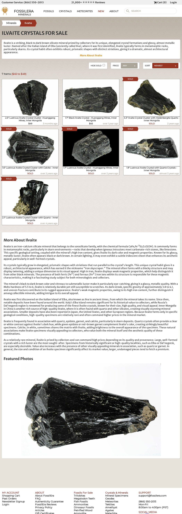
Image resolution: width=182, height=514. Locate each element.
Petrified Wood (83, 510)
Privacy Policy (43, 507)
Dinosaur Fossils (84, 507)
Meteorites (111, 501)
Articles (39, 510)
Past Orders (9, 498)
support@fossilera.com (153, 495)
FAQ (37, 498)
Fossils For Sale (83, 492)
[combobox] (164, 65)
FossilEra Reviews (45, 504)
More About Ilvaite (91, 55)
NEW (101, 11)
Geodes (109, 498)
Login (173, 2)
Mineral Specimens (116, 495)
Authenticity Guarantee (49, 501)
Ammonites (81, 504)
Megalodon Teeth (84, 498)
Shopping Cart (11, 495)
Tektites (110, 504)
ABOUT (113, 11)
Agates (109, 510)
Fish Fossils (81, 501)
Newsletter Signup (13, 501)
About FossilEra (44, 495)
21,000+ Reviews (88, 2)
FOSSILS (48, 11)
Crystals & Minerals (116, 492)
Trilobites (79, 495)
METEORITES (85, 11)
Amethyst (111, 507)
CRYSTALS (65, 11)
